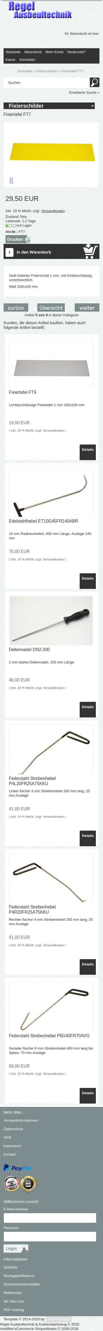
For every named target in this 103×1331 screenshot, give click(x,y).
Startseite (13, 52)
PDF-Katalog (14, 1310)
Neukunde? (77, 52)
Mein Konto (55, 52)
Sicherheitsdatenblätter (22, 1284)
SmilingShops (59, 1319)
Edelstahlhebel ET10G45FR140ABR (43, 521)
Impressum (12, 1146)
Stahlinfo (11, 1267)
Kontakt (10, 1154)
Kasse (10, 60)
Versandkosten (53, 211)
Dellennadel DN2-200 (29, 649)
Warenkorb (33, 52)
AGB (7, 1137)
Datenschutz (13, 1129)
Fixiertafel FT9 (22, 392)
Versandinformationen (21, 1120)
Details (88, 450)
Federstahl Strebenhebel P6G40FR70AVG (49, 1035)
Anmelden (27, 60)
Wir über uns (14, 1301)
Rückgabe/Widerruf (19, 1276)
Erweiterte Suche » (84, 92)
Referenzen (13, 1293)
